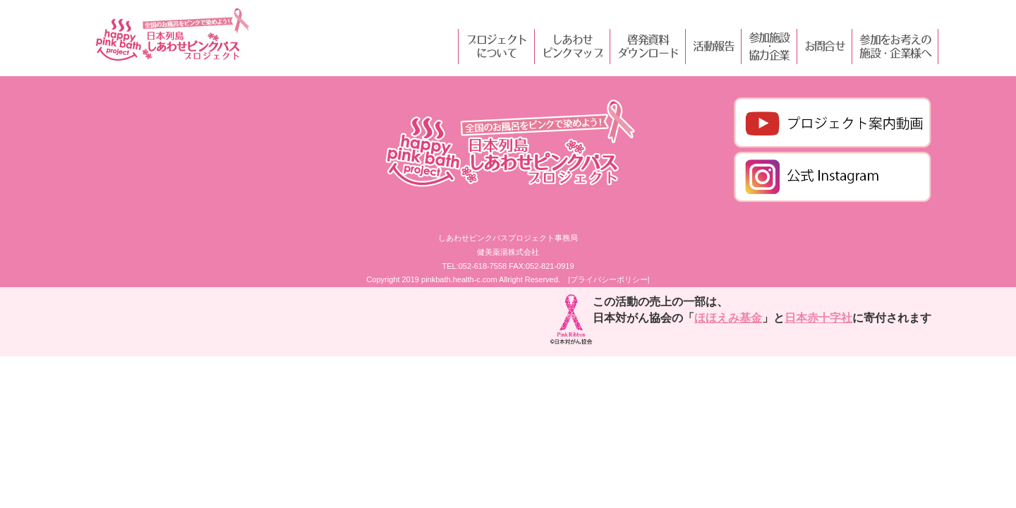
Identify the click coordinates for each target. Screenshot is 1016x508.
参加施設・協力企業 (769, 46)
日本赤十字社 (818, 318)
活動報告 (713, 46)
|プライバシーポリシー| (609, 279)
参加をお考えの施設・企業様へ (895, 46)
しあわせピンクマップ (572, 46)
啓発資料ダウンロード (647, 46)
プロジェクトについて (496, 46)
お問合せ (824, 46)
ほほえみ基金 (728, 318)
